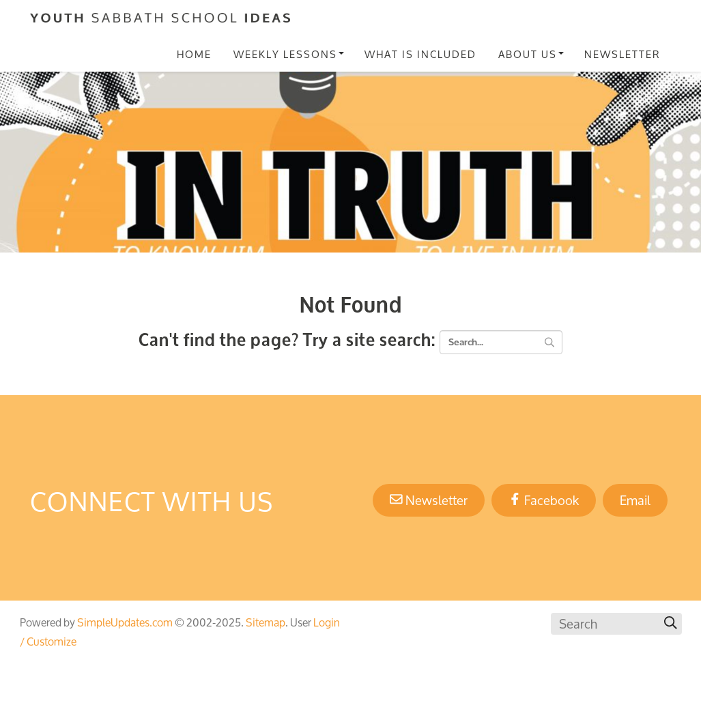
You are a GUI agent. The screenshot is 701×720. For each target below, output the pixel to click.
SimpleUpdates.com (125, 622)
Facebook (544, 500)
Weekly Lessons (285, 54)
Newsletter (622, 54)
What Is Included (420, 54)
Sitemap (265, 622)
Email (635, 500)
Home (194, 54)
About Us (527, 54)
